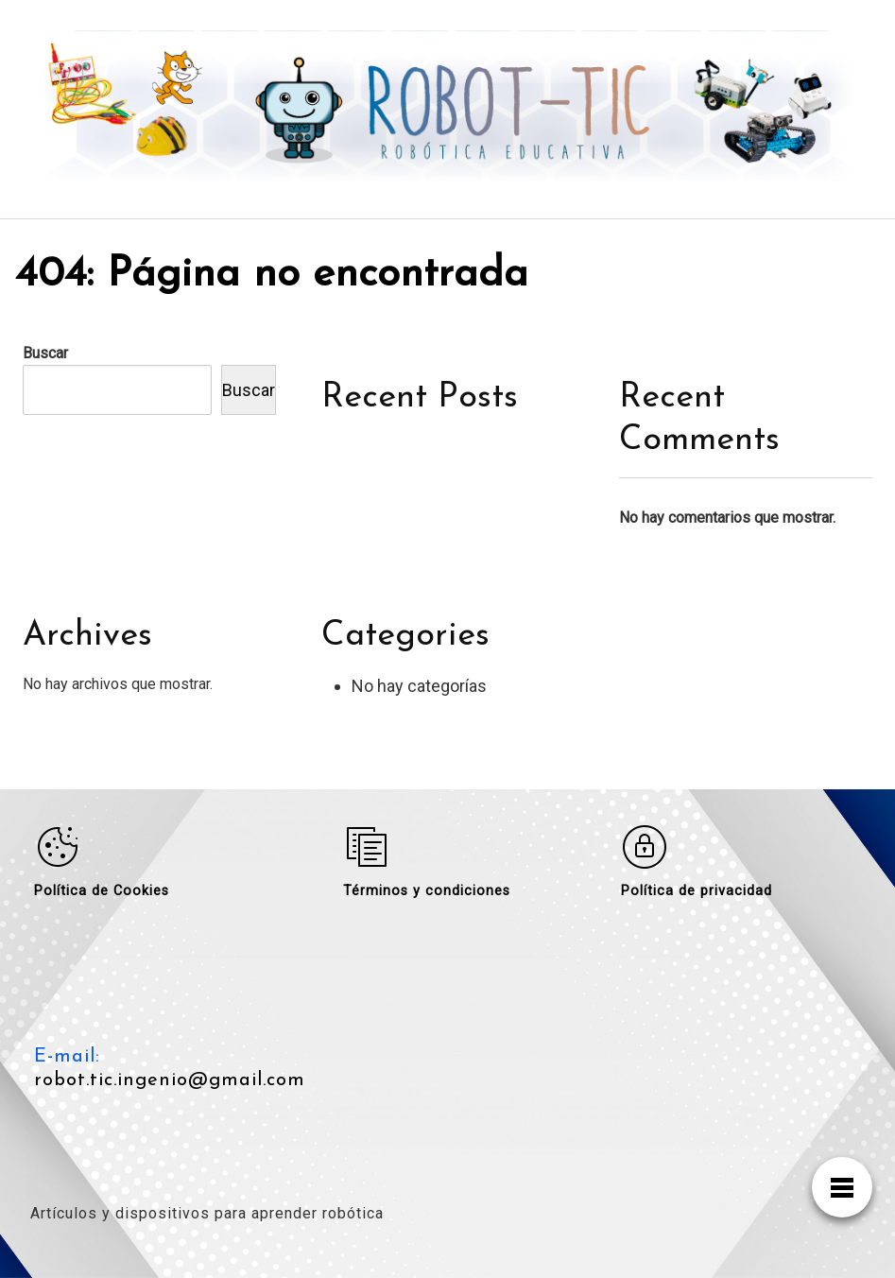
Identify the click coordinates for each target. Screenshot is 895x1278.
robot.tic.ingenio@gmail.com (169, 1080)
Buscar (45, 353)
